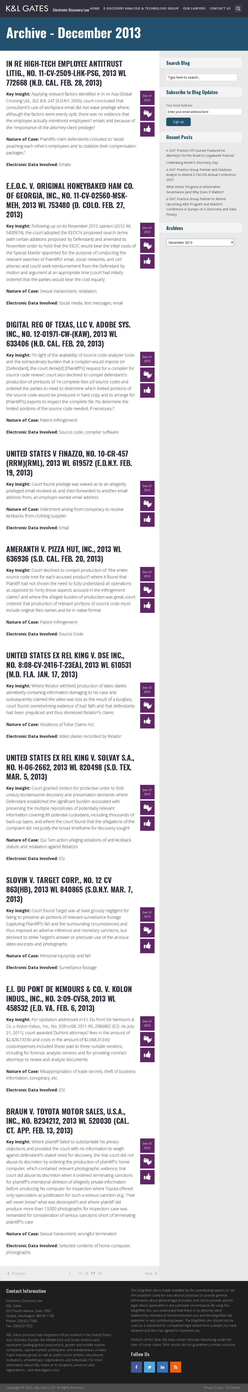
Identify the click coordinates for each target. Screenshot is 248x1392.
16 (86, 1273)
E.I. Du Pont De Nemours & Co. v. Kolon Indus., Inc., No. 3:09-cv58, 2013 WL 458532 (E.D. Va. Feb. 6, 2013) (69, 998)
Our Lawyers (194, 8)
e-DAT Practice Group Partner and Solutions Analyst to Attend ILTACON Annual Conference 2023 (201, 174)
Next (149, 1273)
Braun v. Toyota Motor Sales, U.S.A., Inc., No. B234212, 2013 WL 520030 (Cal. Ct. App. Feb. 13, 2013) (67, 1120)
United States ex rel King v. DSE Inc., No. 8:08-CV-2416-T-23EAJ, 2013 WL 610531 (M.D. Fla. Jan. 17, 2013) (68, 664)
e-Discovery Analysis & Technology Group (141, 8)
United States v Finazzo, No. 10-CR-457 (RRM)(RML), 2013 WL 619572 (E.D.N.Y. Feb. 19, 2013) (69, 463)
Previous (19, 1273)
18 (99, 1273)
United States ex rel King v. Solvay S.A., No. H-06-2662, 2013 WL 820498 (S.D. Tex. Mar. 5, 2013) (70, 767)
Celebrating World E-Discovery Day (192, 162)
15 (80, 1273)
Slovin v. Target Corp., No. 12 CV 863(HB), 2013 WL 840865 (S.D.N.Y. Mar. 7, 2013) (69, 889)
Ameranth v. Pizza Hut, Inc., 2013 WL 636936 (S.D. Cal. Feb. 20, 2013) (63, 553)
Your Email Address (179, 105)
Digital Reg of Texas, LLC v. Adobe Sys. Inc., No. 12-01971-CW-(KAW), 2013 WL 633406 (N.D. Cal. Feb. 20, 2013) (68, 334)
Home (95, 8)
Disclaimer (233, 1387)
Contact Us (220, 8)
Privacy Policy (213, 1387)
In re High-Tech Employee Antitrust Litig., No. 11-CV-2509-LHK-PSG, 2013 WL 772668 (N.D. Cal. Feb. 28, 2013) (66, 73)
